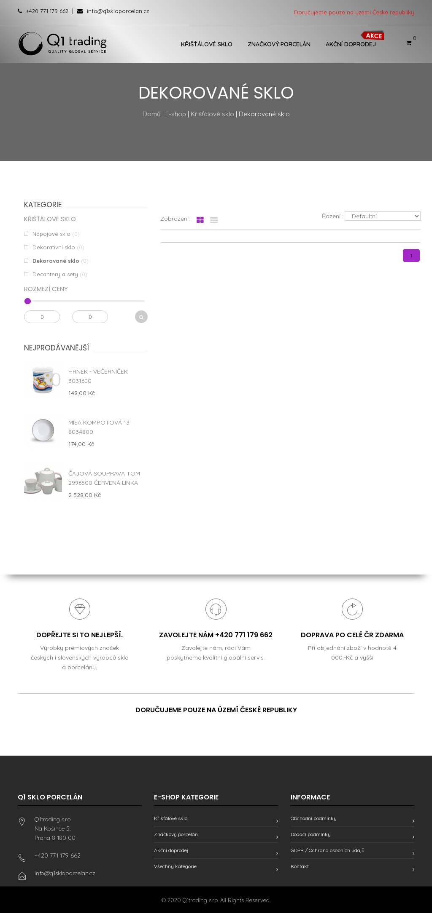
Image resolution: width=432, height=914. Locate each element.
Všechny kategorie (175, 867)
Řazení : (332, 216)
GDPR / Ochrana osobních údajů (327, 851)
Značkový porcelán (279, 44)
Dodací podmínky (311, 835)
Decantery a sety (55, 274)
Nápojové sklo (51, 233)
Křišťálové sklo (206, 44)
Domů (152, 114)
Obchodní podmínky (314, 819)
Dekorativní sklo (53, 247)
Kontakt (300, 867)
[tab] (200, 220)
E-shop (175, 114)
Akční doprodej (351, 44)
